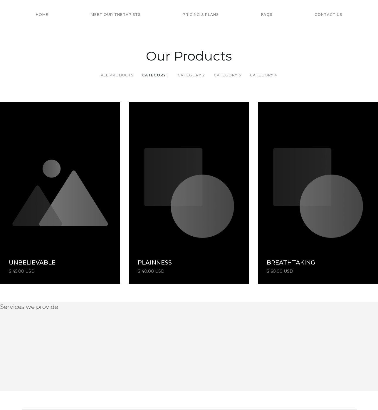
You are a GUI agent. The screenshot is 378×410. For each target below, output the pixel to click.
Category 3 (227, 75)
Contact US (328, 14)
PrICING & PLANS (201, 14)
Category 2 (191, 75)
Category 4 (263, 75)
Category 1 (155, 75)
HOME (42, 14)
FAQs (266, 14)
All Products (117, 75)
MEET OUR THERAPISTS (115, 14)
